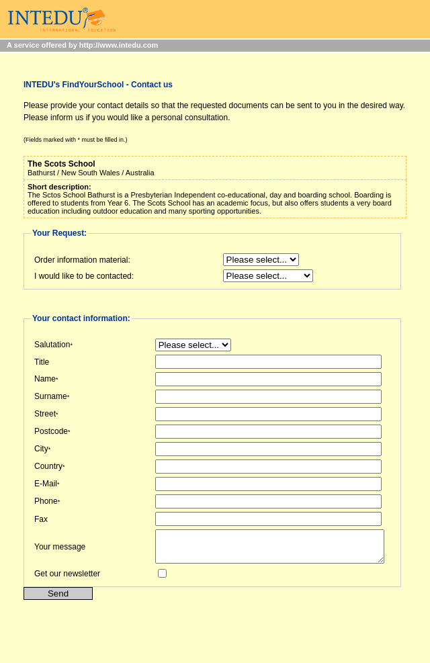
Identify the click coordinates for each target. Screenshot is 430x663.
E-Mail (45, 483)
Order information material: (82, 260)
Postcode (51, 431)
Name (45, 379)
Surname (50, 396)
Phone (46, 501)
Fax (41, 519)
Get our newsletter (67, 579)
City (41, 448)
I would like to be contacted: (84, 276)
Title (41, 362)
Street (45, 413)
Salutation (52, 344)
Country (48, 466)
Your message (59, 549)
